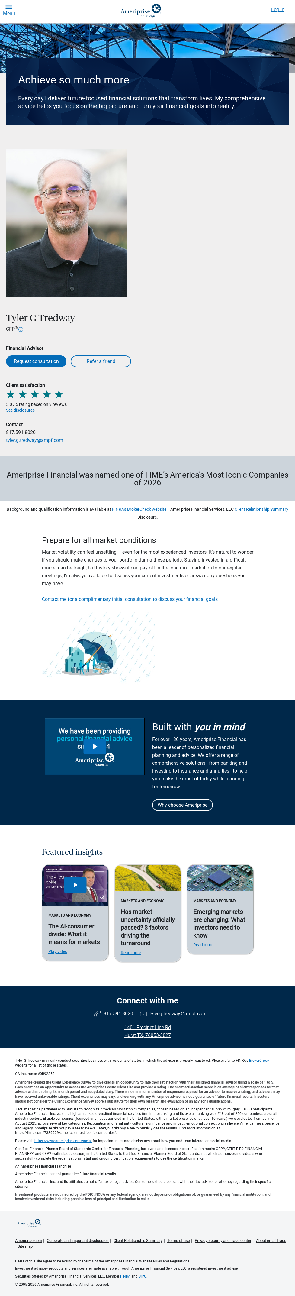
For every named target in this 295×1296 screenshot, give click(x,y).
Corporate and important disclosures (78, 1240)
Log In (277, 9)
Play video (57, 951)
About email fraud (271, 1240)
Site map (25, 1246)
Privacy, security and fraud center (223, 1240)
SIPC (142, 1276)
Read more (131, 952)
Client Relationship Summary (261, 509)
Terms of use (178, 1240)
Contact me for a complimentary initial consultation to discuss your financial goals (130, 599)
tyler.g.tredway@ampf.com (34, 440)
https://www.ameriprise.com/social (63, 1141)
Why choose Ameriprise (182, 805)
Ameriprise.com (28, 1240)
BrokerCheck (259, 1060)
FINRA (125, 1276)
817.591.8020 (21, 432)
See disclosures (20, 410)
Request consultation (36, 361)
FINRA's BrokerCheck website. (140, 509)
